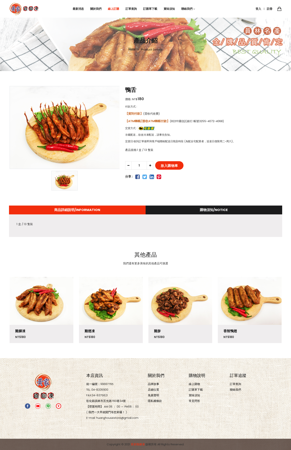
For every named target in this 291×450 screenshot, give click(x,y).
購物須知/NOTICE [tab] (214, 209)
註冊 (269, 9)
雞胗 (157, 331)
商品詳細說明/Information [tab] (77, 209)
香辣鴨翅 (230, 331)
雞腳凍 (20, 331)
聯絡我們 (235, 390)
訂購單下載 (196, 390)
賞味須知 (194, 395)
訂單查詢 (235, 384)
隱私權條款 (155, 401)
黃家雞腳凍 (138, 444)
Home (132, 49)
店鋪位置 (153, 390)
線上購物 (194, 384)
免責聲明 (153, 395)
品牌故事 (153, 384)
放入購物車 (169, 165)
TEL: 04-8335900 (97, 390)
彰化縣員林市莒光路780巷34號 (106, 401)
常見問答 (194, 401)
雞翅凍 (90, 331)
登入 (258, 9)
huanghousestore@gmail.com (117, 418)
